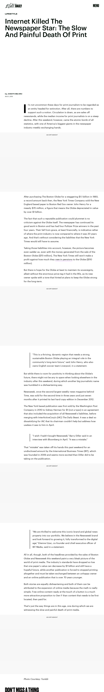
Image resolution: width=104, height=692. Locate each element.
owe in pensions (63, 259)
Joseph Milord (14, 94)
